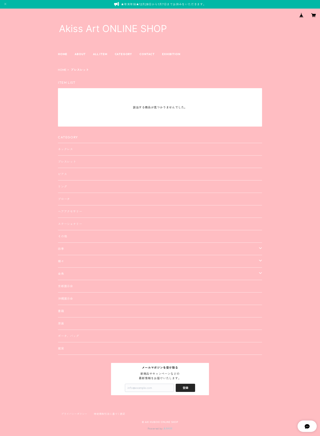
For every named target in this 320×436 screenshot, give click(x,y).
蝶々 (61, 261)
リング (62, 186)
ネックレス (65, 149)
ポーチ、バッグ (68, 336)
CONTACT (147, 54)
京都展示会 (65, 286)
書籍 (61, 311)
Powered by (160, 428)
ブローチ (64, 199)
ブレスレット (67, 162)
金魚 (61, 274)
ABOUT (80, 54)
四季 (61, 249)
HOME (62, 54)
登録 (185, 388)
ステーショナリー (70, 224)
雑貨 (61, 348)
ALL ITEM (100, 54)
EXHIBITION (171, 54)
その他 (62, 236)
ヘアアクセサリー (70, 211)
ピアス (62, 174)
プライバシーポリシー (74, 413)
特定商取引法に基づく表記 (109, 413)
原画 (61, 323)
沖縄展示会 (65, 298)
